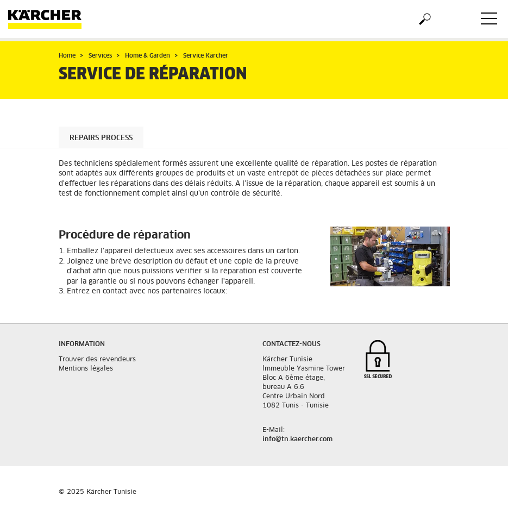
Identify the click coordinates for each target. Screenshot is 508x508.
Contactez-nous (291, 344)
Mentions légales (86, 369)
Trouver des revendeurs (97, 359)
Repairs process (101, 138)
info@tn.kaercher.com (297, 439)
